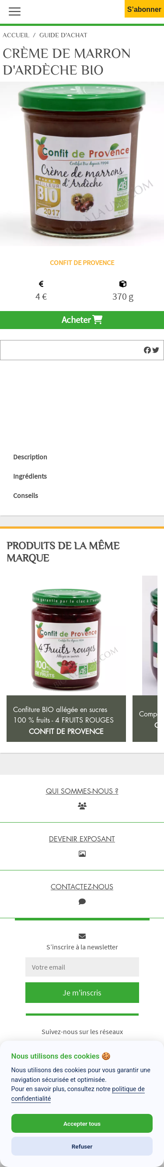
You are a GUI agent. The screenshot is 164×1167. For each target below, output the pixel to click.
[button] (12, 10)
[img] (147, 350)
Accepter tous (82, 1123)
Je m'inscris (82, 993)
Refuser (82, 1146)
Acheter (82, 320)
